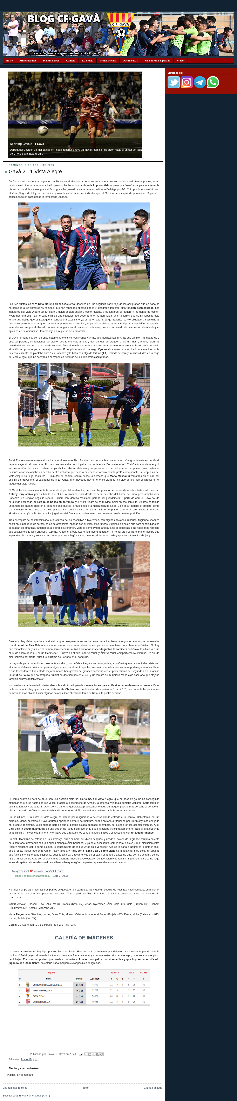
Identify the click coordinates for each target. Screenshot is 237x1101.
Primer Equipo (27, 60)
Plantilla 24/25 (51, 60)
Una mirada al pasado (157, 60)
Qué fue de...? (130, 60)
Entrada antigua (153, 1087)
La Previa (87, 60)
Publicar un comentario (20, 1074)
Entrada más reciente (15, 1087)
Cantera (71, 60)
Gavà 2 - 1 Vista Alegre (35, 171)
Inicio (9, 60)
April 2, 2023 (60, 875)
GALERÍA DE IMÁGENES (84, 937)
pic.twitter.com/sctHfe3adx (48, 871)
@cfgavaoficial (20, 871)
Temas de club (108, 60)
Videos (180, 60)
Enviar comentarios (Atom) (34, 1095)
